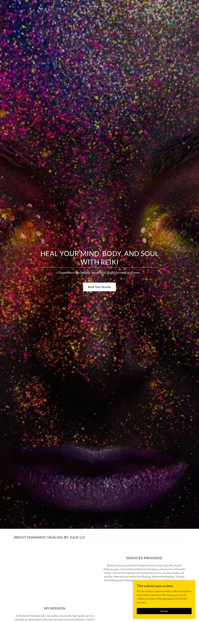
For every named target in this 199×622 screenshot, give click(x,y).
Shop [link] (106, 6)
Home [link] (93, 6)
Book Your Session (99, 286)
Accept (164, 610)
